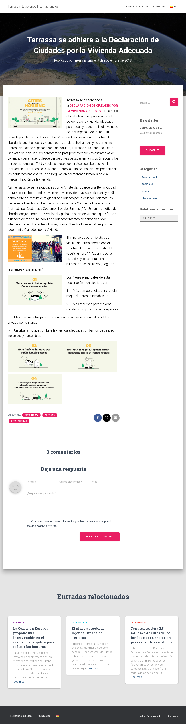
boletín (145, 191)
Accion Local (31, 414)
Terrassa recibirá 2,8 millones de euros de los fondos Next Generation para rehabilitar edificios (151, 635)
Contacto (159, 6)
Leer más (19, 681)
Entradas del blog (137, 6)
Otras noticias (19, 421)
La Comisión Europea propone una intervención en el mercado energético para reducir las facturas (33, 637)
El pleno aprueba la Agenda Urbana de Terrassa (88, 632)
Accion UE (50, 414)
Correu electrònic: (154, 131)
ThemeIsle (172, 715)
